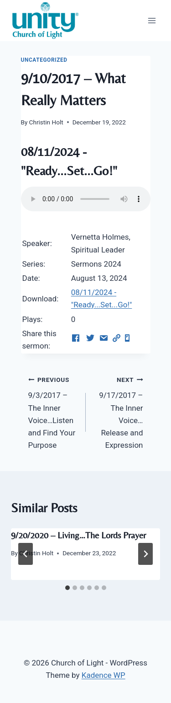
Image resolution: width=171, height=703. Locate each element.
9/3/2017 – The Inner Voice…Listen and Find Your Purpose (53, 411)
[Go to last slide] (25, 554)
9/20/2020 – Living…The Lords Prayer (78, 535)
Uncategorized (44, 60)
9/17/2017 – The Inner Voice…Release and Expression (118, 411)
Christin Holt (46, 122)
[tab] (67, 587)
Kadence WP (103, 675)
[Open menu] (151, 20)
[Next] (145, 554)
